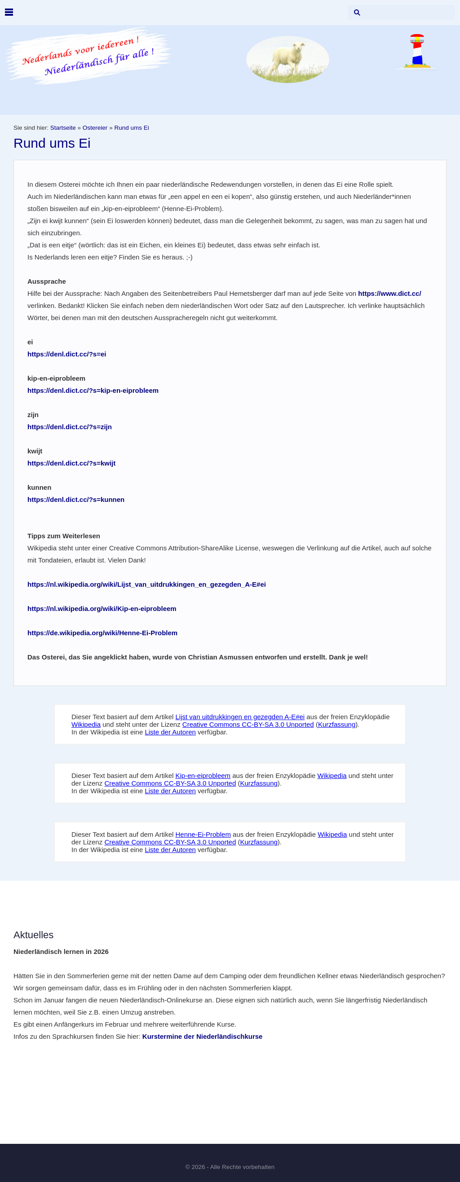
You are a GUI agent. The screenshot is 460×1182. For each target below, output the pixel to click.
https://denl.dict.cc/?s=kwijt (71, 463)
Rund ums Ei (131, 127)
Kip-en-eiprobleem (203, 775)
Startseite (63, 127)
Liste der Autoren (170, 732)
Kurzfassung (336, 724)
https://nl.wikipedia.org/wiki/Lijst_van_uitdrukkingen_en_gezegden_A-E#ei (146, 584)
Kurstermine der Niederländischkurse (202, 1036)
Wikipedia (86, 724)
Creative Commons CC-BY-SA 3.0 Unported (248, 724)
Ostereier (95, 127)
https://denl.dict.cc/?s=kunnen (75, 499)
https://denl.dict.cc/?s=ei (66, 354)
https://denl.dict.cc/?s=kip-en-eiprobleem (93, 390)
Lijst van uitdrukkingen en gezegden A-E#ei (240, 717)
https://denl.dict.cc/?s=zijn (69, 427)
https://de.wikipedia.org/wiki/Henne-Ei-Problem (102, 633)
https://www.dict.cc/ (389, 293)
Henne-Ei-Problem (203, 834)
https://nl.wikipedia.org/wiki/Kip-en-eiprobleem (102, 608)
